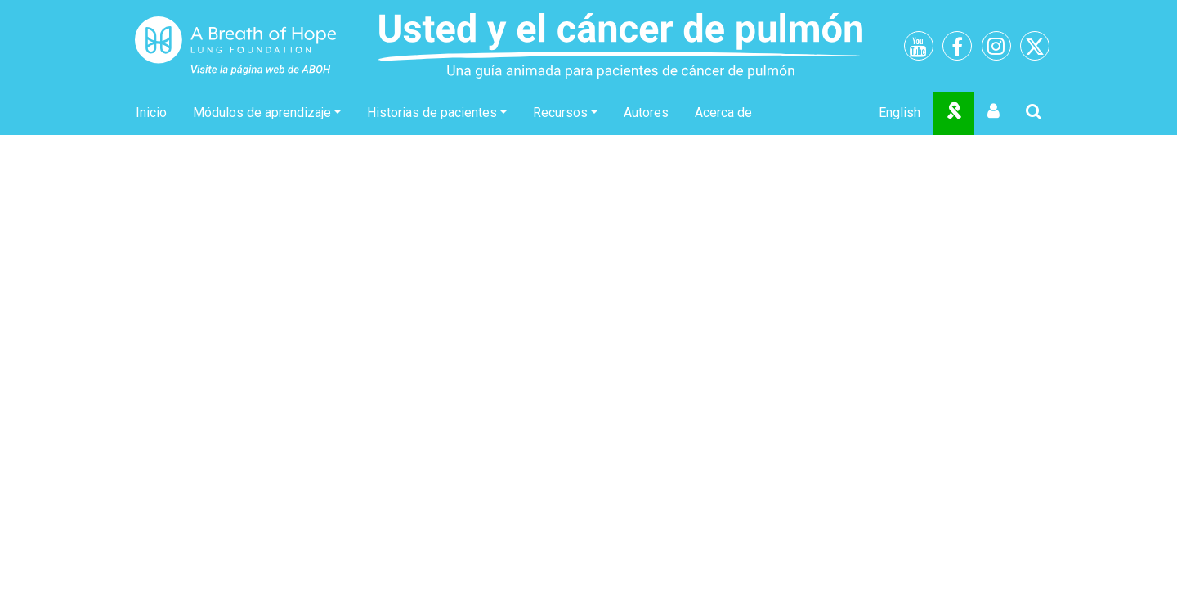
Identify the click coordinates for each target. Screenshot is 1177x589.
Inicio (151, 112)
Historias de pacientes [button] (432, 112)
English (899, 112)
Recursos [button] (560, 112)
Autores (646, 112)
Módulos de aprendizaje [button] (262, 112)
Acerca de (723, 112)
